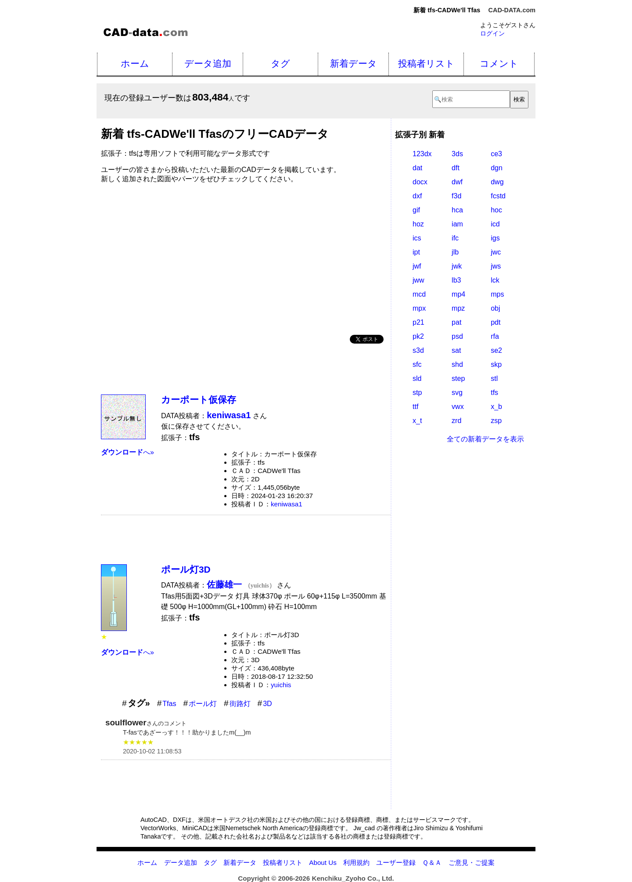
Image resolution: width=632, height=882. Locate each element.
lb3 (456, 280)
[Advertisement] (246, 255)
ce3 (496, 154)
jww (418, 280)
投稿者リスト (426, 63)
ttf (415, 406)
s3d (418, 350)
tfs (494, 392)
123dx (422, 154)
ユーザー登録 (396, 862)
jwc (496, 252)
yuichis (281, 684)
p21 (418, 322)
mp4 (458, 294)
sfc (417, 364)
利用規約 (356, 862)
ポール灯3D (186, 569)
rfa (495, 336)
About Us (322, 862)
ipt (416, 252)
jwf (417, 266)
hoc (496, 210)
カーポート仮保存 (198, 399)
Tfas (169, 703)
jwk (457, 266)
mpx (419, 308)
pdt (495, 322)
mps (497, 294)
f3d (456, 196)
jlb (455, 252)
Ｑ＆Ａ (432, 862)
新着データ (353, 63)
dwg (497, 182)
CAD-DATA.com (511, 10)
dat (417, 168)
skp (496, 364)
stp (417, 392)
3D (267, 703)
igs (495, 238)
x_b (496, 406)
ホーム (135, 63)
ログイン (492, 33)
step (458, 378)
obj (495, 308)
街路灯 (240, 703)
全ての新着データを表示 (485, 439)
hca (457, 210)
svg (457, 392)
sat (456, 350)
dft (456, 168)
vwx (458, 406)
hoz (418, 224)
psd (457, 336)
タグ (280, 63)
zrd (456, 420)
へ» (127, 452)
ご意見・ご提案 (472, 862)
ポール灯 (203, 703)
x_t (417, 420)
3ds (457, 154)
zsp (496, 420)
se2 (496, 350)
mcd (419, 294)
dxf (417, 196)
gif (416, 210)
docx (420, 182)
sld (417, 378)
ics (417, 238)
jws (496, 266)
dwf (457, 182)
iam (457, 224)
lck (495, 280)
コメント (499, 63)
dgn (497, 168)
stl (494, 378)
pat (456, 322)
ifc (455, 238)
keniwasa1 (286, 504)
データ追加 (207, 63)
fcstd (498, 196)
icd (495, 224)
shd (457, 364)
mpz (458, 308)
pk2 (418, 336)
